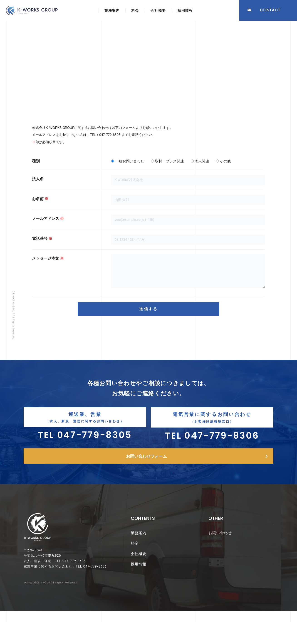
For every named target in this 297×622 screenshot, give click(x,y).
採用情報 (185, 10)
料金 (135, 10)
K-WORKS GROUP (38, 598)
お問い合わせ (220, 539)
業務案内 (111, 10)
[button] (268, 10)
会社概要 (158, 10)
